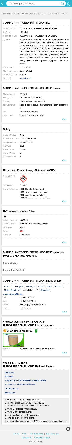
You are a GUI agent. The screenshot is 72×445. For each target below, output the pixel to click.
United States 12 (30, 290)
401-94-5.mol (25, 78)
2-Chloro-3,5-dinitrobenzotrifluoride (20, 384)
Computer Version (42, 437)
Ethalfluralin (10, 392)
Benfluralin (9, 372)
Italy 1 (49, 286)
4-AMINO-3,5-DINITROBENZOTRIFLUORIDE (25, 380)
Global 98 (44, 290)
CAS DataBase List (24, 14)
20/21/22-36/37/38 (28, 138)
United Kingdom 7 (12, 290)
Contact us (26, 437)
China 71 (8, 286)
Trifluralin (9, 376)
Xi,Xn (22, 135)
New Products (52, 434)
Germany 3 (31, 286)
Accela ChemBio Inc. (13, 294)
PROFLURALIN (12, 388)
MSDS (16, 434)
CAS (24, 434)
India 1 (41, 286)
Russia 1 (59, 286)
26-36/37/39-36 (26, 142)
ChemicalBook (7, 14)
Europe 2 (19, 286)
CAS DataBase (36, 434)
